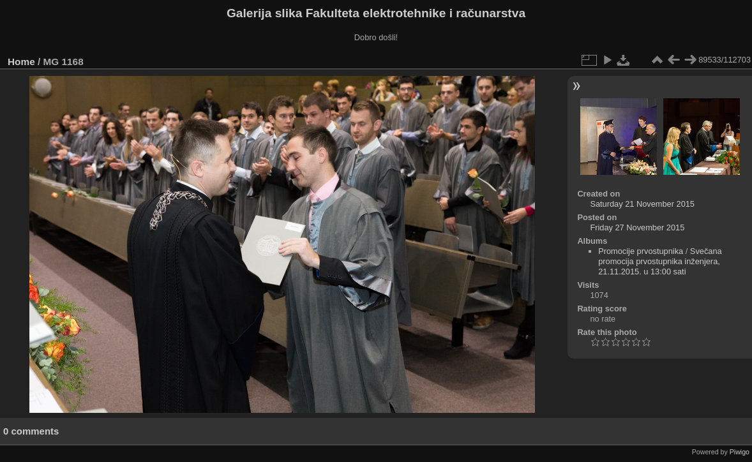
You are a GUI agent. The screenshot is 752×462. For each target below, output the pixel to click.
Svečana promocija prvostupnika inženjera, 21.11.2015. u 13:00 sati (660, 261)
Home (21, 61)
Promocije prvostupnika (640, 251)
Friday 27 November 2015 (637, 227)
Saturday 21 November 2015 (642, 204)
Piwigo (739, 452)
